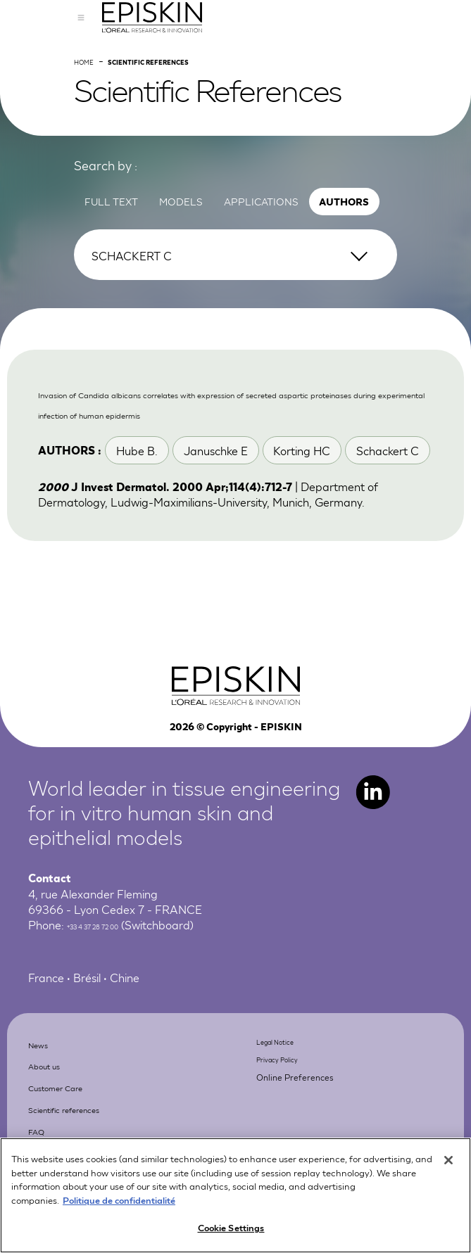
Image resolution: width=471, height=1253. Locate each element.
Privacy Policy (291, 1125)
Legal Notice (289, 1107)
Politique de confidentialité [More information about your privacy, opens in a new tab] (119, 1203)
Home (91, 106)
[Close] (448, 1163)
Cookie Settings (231, 1231)
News (47, 1109)
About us (58, 1130)
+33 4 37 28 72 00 (115, 992)
